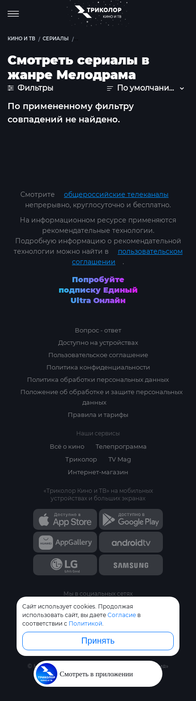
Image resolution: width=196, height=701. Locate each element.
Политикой (85, 623)
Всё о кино (67, 446)
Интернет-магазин (98, 472)
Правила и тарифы (98, 414)
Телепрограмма (121, 446)
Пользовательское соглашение (98, 355)
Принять (98, 641)
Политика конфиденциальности (98, 367)
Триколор (81, 459)
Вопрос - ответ (98, 330)
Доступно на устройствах (98, 342)
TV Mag (119, 459)
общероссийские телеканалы (116, 194)
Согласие (121, 614)
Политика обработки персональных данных (98, 379)
